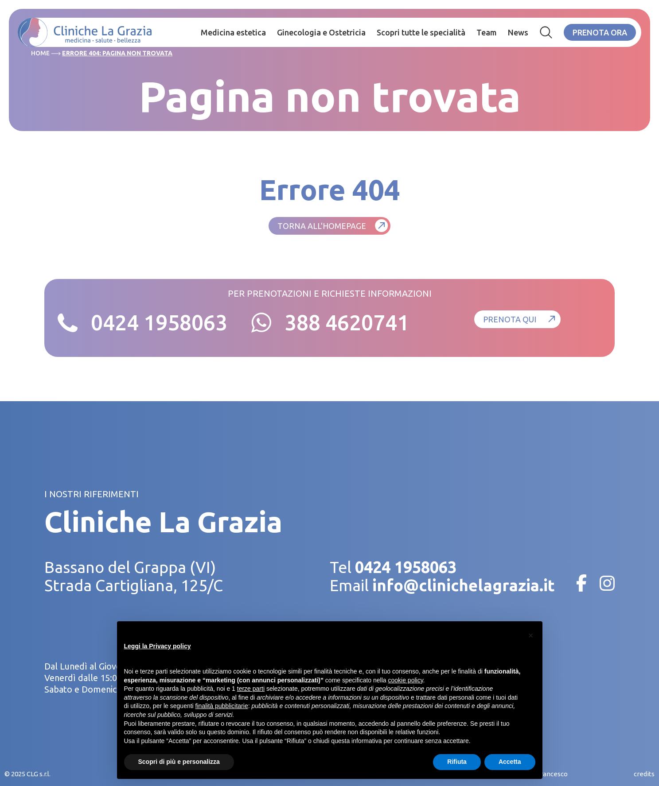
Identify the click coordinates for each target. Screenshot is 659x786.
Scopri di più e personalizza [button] (179, 761)
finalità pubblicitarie (221, 705)
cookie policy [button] (405, 680)
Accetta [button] (510, 761)
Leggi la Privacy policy (157, 646)
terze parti (251, 688)
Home (40, 53)
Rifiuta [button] (457, 761)
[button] (531, 635)
